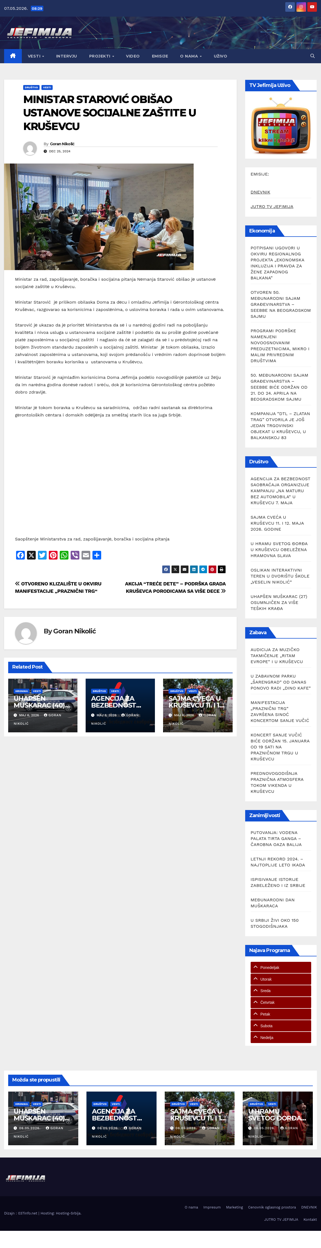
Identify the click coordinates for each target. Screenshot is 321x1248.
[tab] (281, 967)
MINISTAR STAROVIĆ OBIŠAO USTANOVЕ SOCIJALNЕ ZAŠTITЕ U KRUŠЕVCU (109, 113)
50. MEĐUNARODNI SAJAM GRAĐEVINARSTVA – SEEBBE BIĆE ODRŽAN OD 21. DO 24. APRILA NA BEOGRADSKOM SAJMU (279, 387)
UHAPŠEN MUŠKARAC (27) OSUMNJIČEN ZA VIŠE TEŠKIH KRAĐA (279, 602)
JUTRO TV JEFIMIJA (272, 206)
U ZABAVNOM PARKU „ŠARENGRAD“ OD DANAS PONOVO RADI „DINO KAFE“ (281, 682)
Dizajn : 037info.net (21, 1213)
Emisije (160, 56)
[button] (312, 56)
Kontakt (310, 1219)
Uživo (220, 56)
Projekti (100, 56)
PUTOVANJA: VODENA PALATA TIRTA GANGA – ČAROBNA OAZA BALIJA (276, 838)
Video (133, 56)
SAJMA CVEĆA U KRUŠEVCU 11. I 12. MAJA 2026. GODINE (277, 523)
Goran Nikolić (62, 143)
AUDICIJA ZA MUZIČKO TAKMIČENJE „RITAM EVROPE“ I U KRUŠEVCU (277, 655)
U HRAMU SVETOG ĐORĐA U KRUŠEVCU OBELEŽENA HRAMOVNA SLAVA (279, 549)
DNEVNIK (260, 192)
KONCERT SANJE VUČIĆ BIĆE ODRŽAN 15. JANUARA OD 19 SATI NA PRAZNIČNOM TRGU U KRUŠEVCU (280, 747)
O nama (189, 56)
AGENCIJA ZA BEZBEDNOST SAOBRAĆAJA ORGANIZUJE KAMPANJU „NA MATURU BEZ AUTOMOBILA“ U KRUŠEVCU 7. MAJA (280, 490)
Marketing (234, 1207)
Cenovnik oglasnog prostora (272, 1207)
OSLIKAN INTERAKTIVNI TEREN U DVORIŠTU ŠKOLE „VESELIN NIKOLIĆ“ (280, 576)
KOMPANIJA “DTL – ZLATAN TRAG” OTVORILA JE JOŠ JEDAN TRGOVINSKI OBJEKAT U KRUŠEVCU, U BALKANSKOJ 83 (280, 425)
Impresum (212, 1207)
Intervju (66, 56)
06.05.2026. (30, 1128)
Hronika (21, 691)
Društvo (31, 87)
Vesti (35, 56)
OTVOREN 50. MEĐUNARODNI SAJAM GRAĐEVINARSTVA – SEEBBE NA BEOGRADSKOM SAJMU (281, 304)
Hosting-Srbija (68, 1213)
